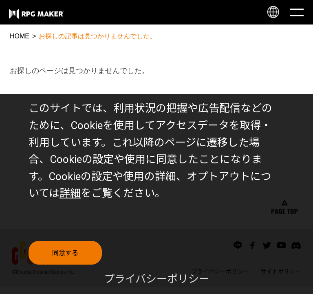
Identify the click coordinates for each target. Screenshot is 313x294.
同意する (65, 259)
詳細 (70, 199)
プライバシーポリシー (156, 285)
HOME (19, 36)
